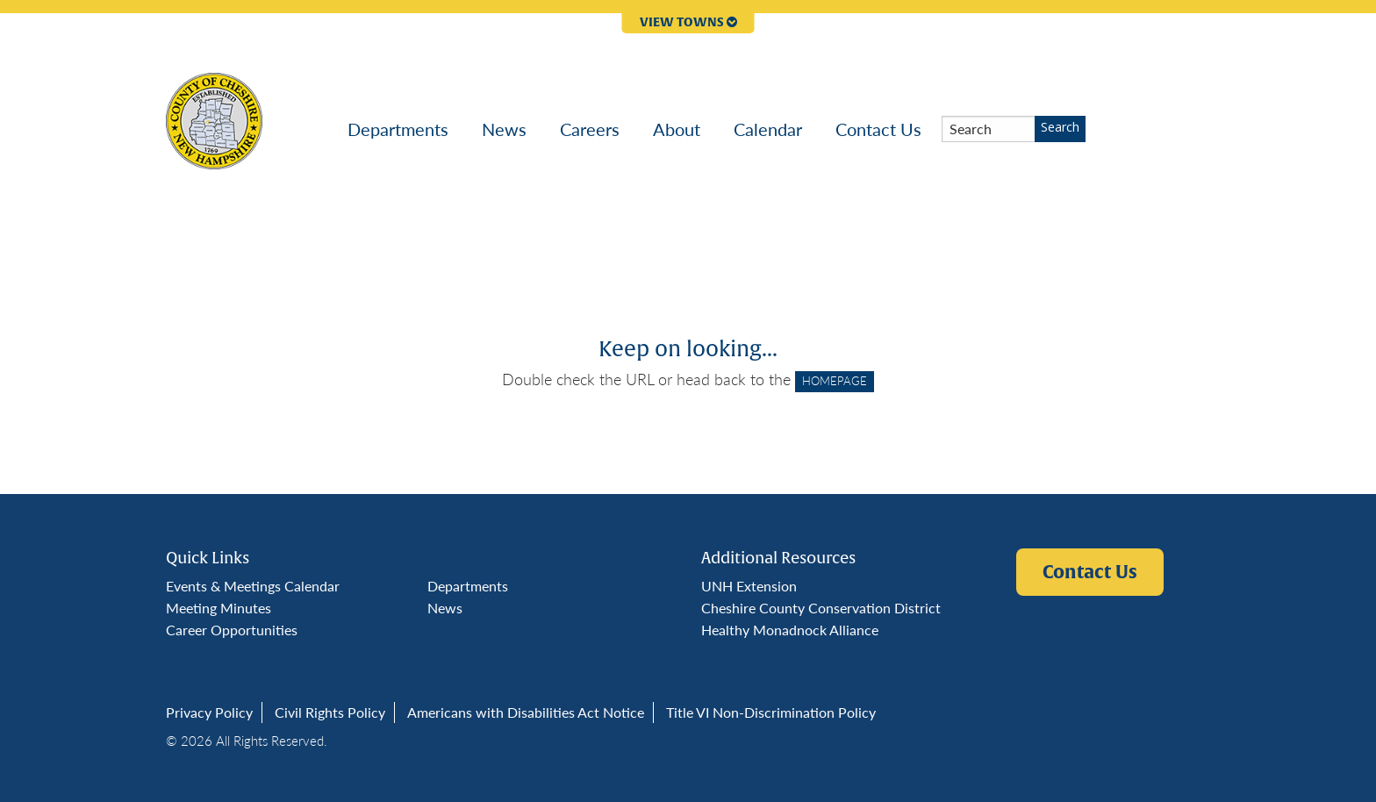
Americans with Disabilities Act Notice (525, 712)
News (504, 129)
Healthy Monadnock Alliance (789, 629)
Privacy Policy (209, 712)
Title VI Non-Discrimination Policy (771, 712)
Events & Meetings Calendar (253, 586)
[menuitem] (398, 129)
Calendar (768, 129)
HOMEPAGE (834, 381)
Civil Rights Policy (330, 712)
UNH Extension (749, 586)
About (676, 129)
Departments (398, 129)
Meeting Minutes (218, 608)
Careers (590, 129)
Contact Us (878, 129)
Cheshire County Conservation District (821, 608)
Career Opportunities (231, 629)
